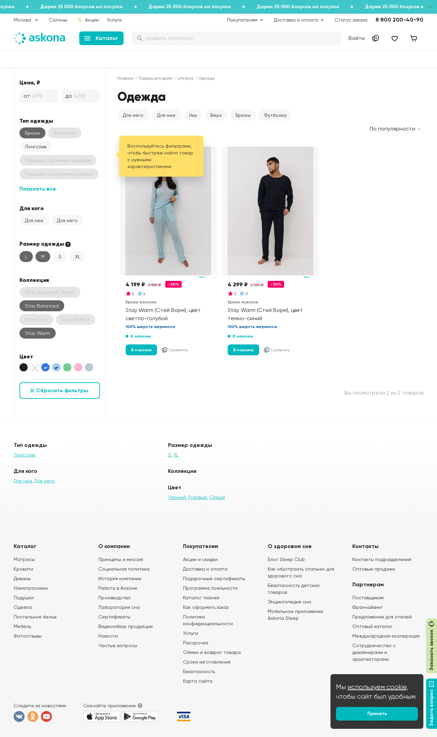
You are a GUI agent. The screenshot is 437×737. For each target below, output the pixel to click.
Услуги (114, 20)
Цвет (26, 356)
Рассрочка (195, 642)
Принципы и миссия (120, 559)
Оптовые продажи (373, 569)
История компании (119, 578)
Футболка (275, 115)
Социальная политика (124, 569)
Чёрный (177, 497)
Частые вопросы (117, 645)
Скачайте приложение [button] (109, 705)
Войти (357, 38)
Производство (114, 597)
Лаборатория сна (119, 607)
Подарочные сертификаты (214, 578)
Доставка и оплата (205, 569)
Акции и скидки (200, 559)
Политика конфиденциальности (208, 620)
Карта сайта (197, 681)
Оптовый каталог (372, 626)
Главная (125, 78)
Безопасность (199, 671)
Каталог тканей (201, 597)
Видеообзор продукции (125, 626)
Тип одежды (36, 120)
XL (77, 256)
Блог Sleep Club (286, 559)
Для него (67, 220)
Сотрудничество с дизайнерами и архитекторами (374, 652)
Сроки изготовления (206, 662)
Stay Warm (37, 333)
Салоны (58, 20)
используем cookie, (378, 687)
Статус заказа (351, 20)
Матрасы (24, 559)
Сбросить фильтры (62, 390)
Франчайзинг (367, 607)
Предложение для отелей (382, 616)
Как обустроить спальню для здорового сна (301, 572)
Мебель (22, 626)
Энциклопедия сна (289, 601)
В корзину (141, 349)
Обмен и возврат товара (212, 652)
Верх (216, 115)
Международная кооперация (386, 636)
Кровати (23, 569)
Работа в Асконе (117, 588)
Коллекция (34, 279)
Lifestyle (185, 78)
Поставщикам (368, 597)
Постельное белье (35, 616)
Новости (108, 636)
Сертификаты (114, 616)
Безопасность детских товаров (294, 589)
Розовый (197, 497)
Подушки (24, 597)
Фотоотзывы (28, 636)
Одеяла (23, 607)
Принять (377, 713)
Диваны (22, 578)
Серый (217, 497)
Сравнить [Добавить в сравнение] (174, 349)
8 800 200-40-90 (399, 19)
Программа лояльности (210, 588)
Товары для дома (155, 78)
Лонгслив (35, 146)
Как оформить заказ (205, 607)
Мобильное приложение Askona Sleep (295, 615)
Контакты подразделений (381, 559)
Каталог (101, 38)
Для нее (34, 220)
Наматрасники (31, 588)
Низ (193, 115)
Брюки (32, 133)
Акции (88, 20)
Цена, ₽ (29, 82)
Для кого (31, 208)
